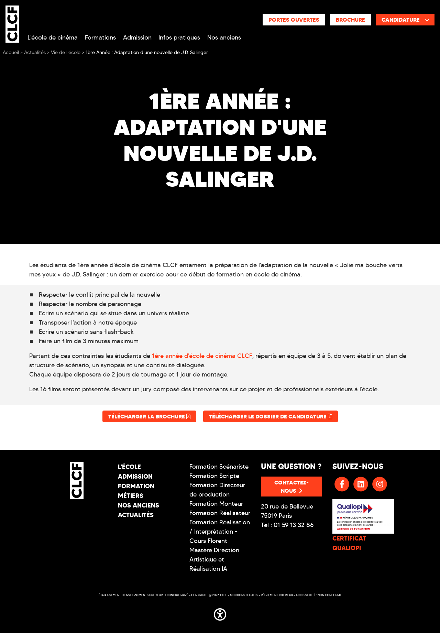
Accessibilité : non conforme (319, 595)
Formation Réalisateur (219, 513)
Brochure (350, 19)
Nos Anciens (138, 505)
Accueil (11, 52)
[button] (220, 613)
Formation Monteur (216, 504)
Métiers (130, 496)
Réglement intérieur (277, 595)
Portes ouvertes (293, 19)
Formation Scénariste (219, 466)
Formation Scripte (214, 476)
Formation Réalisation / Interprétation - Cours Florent (219, 532)
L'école (129, 467)
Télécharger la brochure (149, 416)
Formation (136, 486)
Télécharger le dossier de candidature (270, 416)
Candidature (405, 19)
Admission (137, 37)
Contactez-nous (291, 486)
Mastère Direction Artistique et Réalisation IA (214, 559)
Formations (100, 37)
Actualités (136, 515)
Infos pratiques (179, 37)
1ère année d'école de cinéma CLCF (202, 356)
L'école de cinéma (53, 37)
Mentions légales (244, 595)
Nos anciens (224, 37)
